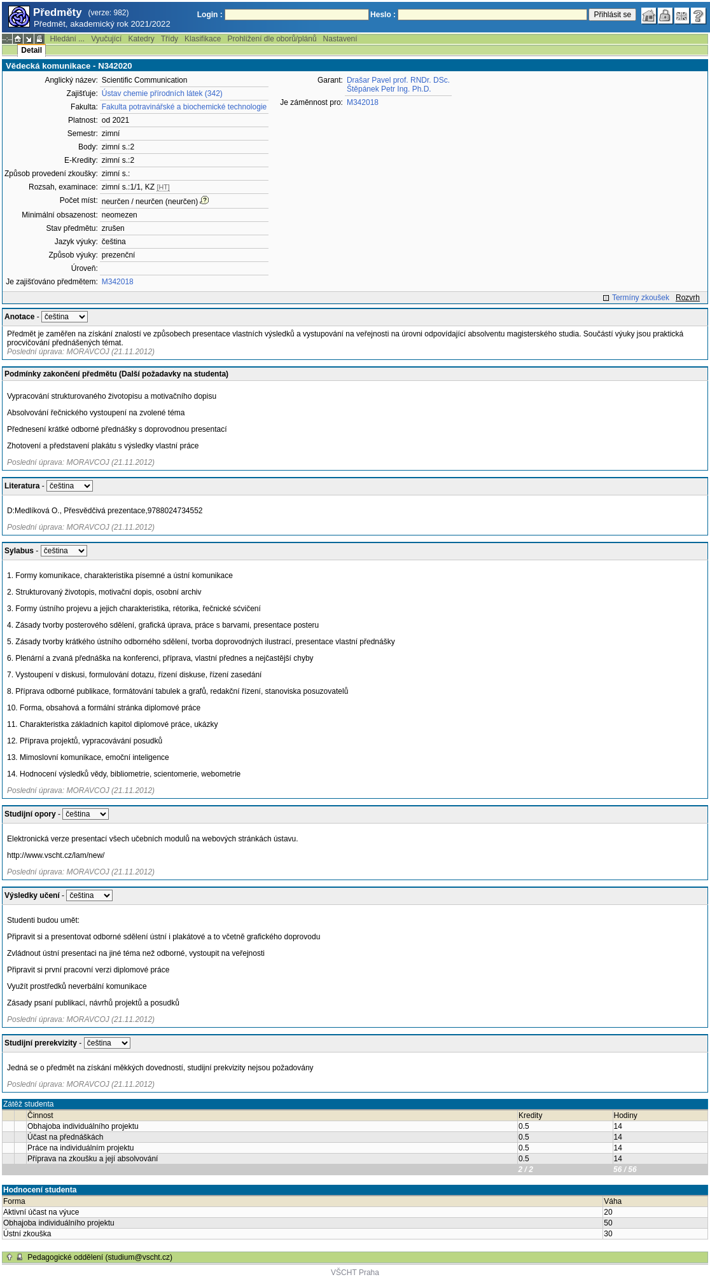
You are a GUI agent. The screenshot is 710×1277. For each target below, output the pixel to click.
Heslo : (383, 14)
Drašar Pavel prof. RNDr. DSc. (398, 80)
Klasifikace (202, 38)
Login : (210, 14)
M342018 (118, 281)
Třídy (169, 38)
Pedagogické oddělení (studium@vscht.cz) (99, 1257)
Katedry (141, 38)
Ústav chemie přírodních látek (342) (162, 93)
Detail (31, 50)
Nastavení (340, 38)
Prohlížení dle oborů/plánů (271, 38)
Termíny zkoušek (640, 297)
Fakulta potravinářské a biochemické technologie (184, 106)
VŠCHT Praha (355, 1272)
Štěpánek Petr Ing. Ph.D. (389, 89)
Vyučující (106, 38)
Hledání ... (67, 38)
